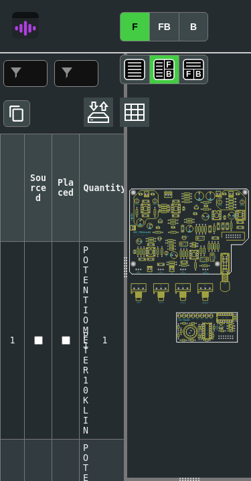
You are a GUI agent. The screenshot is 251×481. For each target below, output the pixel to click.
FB (164, 26)
